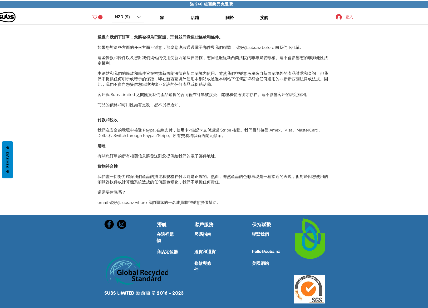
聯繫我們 (260, 234)
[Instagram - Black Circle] (121, 224)
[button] (97, 17)
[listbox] (128, 17)
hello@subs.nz (266, 252)
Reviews (7, 159)
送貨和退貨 (205, 252)
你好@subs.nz (248, 47)
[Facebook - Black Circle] (109, 224)
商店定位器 (167, 252)
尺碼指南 (202, 234)
